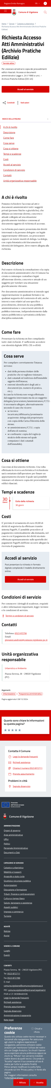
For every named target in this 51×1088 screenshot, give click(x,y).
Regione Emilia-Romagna (14, 3)
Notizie (7, 931)
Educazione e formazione (15, 889)
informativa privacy (14, 1077)
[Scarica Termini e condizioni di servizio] (18, 616)
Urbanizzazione (9, 693)
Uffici (6, 839)
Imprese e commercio (13, 911)
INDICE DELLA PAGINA (25, 118)
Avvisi (6, 935)
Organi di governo (12, 830)
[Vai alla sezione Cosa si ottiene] (25, 148)
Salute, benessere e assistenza (18, 902)
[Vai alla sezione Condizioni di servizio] (25, 170)
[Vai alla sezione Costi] (25, 159)
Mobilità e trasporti (12, 872)
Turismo (7, 916)
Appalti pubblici (11, 907)
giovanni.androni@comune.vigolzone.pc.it (26, 640)
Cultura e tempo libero (14, 898)
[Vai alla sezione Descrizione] (25, 132)
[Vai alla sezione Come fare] (25, 138)
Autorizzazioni (10, 885)
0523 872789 (13, 978)
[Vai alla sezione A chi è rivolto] (25, 127)
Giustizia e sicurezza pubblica (17, 880)
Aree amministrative (13, 834)
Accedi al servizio (26, 579)
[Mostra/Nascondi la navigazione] (5, 11)
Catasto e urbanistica (25, 23)
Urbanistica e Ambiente (16, 668)
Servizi (11, 23)
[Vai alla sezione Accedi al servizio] (25, 164)
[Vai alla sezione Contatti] (25, 175)
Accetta (40, 1082)
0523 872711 (13, 973)
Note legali (9, 1019)
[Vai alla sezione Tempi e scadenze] (25, 154)
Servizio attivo (8, 63)
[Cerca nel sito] (45, 12)
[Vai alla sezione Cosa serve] (25, 143)
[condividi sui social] (8, 103)
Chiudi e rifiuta (39, 1030)
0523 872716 (21, 633)
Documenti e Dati (12, 852)
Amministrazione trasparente (17, 1015)
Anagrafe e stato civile (14, 876)
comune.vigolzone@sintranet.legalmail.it (27, 990)
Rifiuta (23, 1082)
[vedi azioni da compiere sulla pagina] (22, 103)
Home (4, 23)
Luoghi (7, 950)
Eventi (7, 955)
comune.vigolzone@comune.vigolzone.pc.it (23, 985)
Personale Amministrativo (16, 848)
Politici (7, 843)
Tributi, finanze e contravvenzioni (19, 894)
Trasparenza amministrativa (30, 693)
